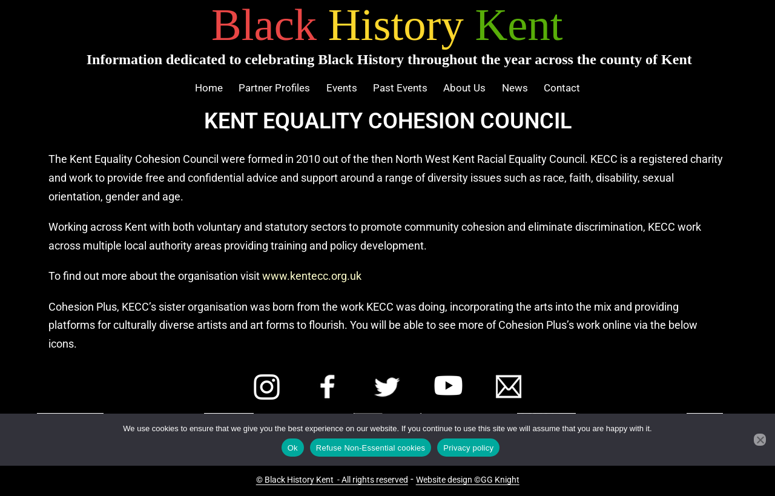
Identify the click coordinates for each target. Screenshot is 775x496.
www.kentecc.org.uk (311, 275)
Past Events (400, 88)
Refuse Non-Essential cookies (370, 447)
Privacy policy (468, 447)
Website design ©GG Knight (467, 479)
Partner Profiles (274, 88)
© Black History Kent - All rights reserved (332, 479)
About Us (464, 88)
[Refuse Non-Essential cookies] (760, 440)
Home (209, 88)
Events (341, 88)
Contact (562, 88)
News (515, 88)
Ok (293, 447)
